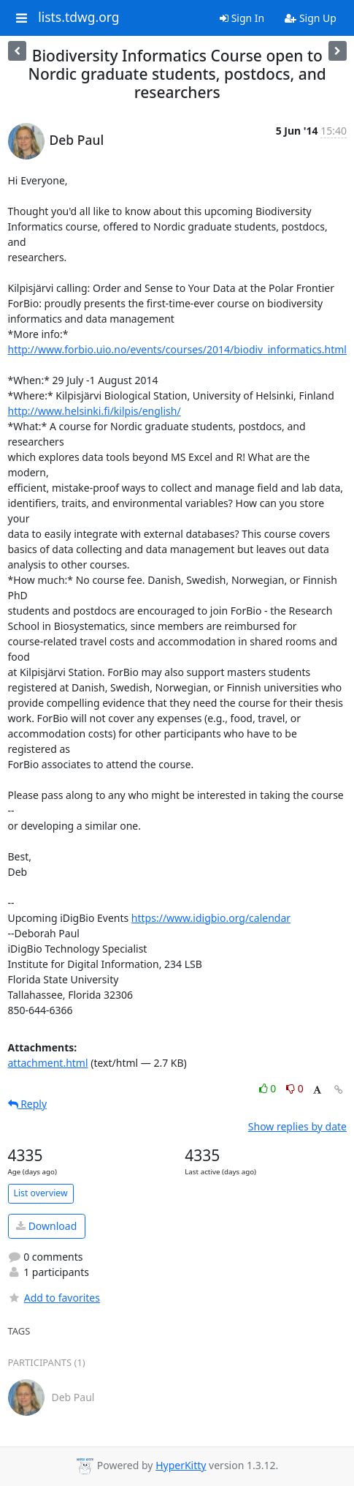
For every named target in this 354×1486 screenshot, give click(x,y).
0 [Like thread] (269, 1088)
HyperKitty (180, 1465)
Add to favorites (54, 1298)
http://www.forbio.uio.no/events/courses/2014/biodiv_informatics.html (177, 349)
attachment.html (48, 1063)
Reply (27, 1104)
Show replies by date (297, 1126)
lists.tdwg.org (79, 17)
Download (46, 1226)
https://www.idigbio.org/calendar (210, 918)
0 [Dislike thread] (295, 1088)
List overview (41, 1193)
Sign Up (310, 18)
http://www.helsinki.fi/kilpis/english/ (94, 411)
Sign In (242, 18)
